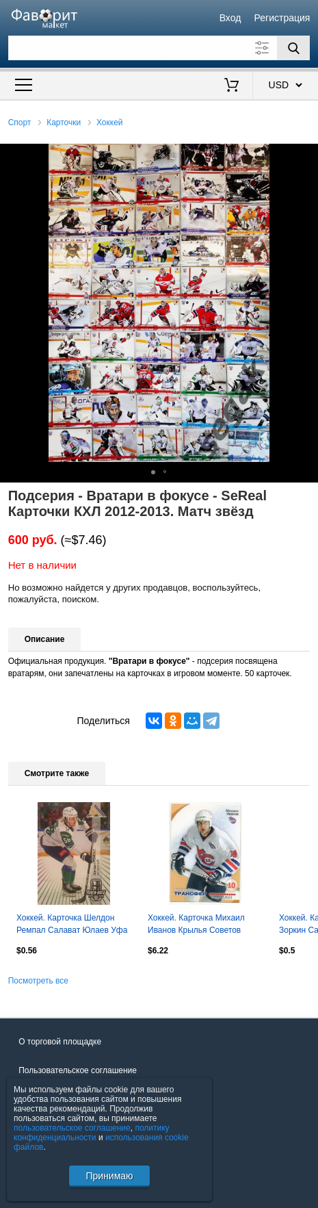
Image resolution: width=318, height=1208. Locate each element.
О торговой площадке (59, 1041)
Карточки (64, 122)
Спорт (19, 122)
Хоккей (109, 122)
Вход (230, 17)
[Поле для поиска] (159, 48)
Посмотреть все (38, 981)
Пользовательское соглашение (77, 1070)
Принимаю (109, 1175)
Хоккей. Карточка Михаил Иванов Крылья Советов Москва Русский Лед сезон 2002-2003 (198, 925)
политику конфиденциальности (92, 1132)
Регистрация (282, 17)
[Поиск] (293, 48)
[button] (306, 156)
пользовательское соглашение (72, 1128)
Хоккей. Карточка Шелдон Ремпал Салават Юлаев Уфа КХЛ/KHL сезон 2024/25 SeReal (71, 925)
